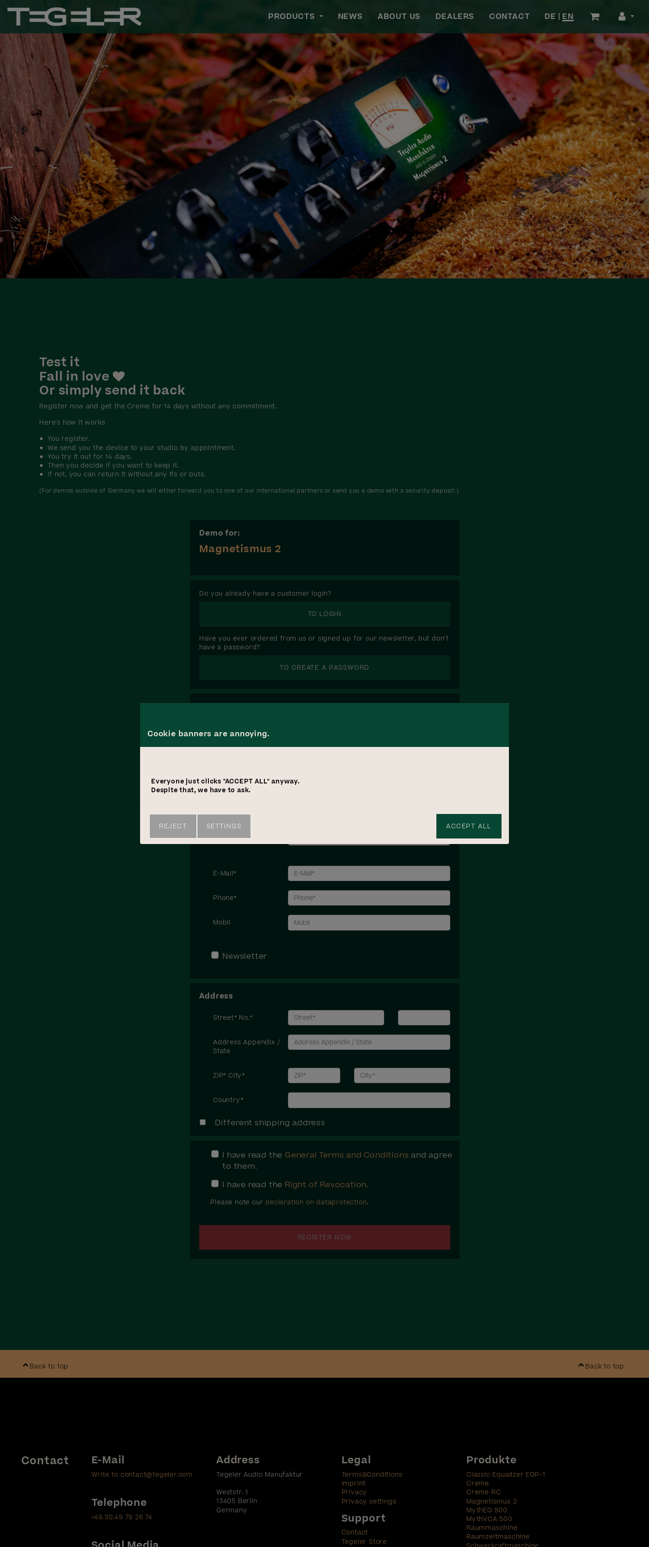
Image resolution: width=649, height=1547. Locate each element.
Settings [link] (224, 826)
